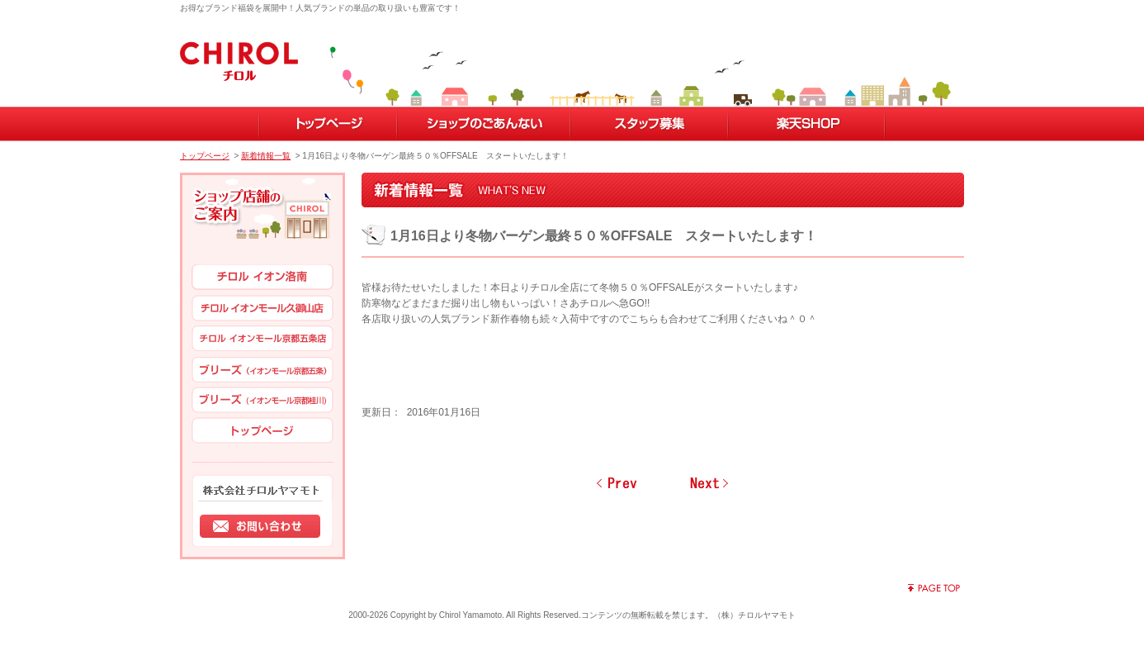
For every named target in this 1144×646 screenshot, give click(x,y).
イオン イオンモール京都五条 (262, 339)
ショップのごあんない (483, 124)
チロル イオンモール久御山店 (262, 309)
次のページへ (709, 486)
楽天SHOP (806, 124)
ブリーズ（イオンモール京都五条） (262, 370)
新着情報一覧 (266, 155)
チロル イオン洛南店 (262, 278)
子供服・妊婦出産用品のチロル (239, 57)
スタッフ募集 (648, 124)
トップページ (327, 124)
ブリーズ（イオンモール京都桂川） (262, 401)
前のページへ (617, 486)
